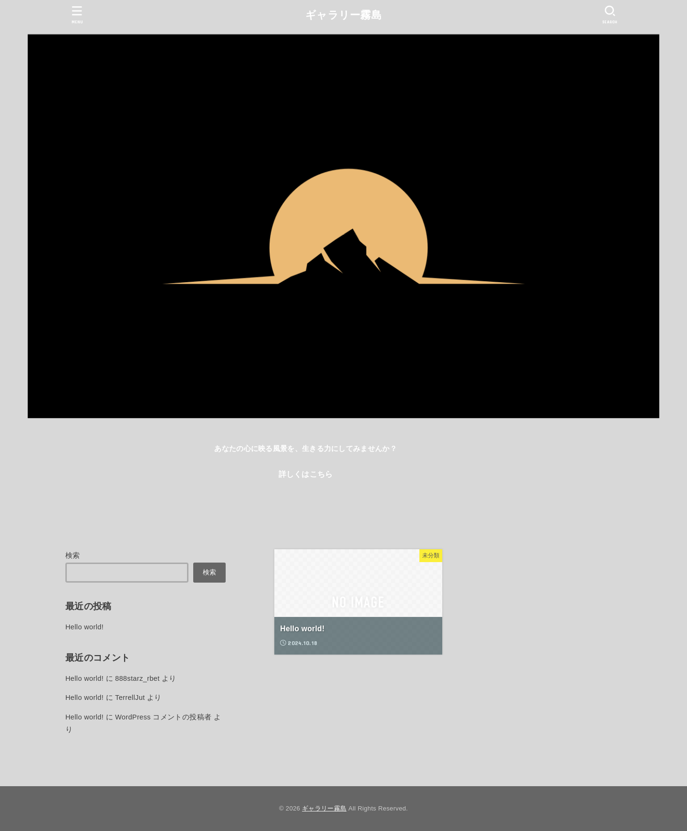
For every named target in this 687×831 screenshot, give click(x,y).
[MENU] (77, 14)
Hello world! (84, 627)
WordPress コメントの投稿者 (163, 717)
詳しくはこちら (306, 474)
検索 (72, 555)
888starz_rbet (137, 678)
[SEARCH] (610, 14)
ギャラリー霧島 (343, 15)
